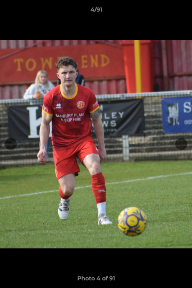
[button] (182, 11)
